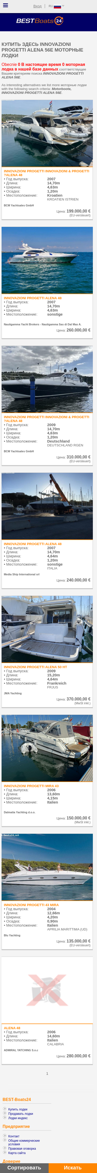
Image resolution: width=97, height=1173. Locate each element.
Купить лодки (17, 1109)
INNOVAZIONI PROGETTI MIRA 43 (31, 786)
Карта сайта (17, 1153)
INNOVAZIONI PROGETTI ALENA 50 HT (35, 667)
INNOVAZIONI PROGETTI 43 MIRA (31, 905)
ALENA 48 (12, 1028)
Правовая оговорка (22, 1148)
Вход (37, 6)
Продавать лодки (20, 1114)
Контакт (13, 1136)
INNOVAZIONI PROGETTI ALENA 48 (33, 298)
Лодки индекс (18, 1118)
